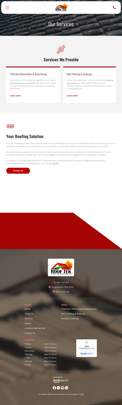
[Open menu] (7, 7)
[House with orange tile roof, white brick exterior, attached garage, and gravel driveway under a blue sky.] (61, 215)
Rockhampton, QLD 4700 (62, 287)
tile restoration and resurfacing (22, 83)
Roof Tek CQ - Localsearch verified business (86, 348)
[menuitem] (37, 309)
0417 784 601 (54, 163)
